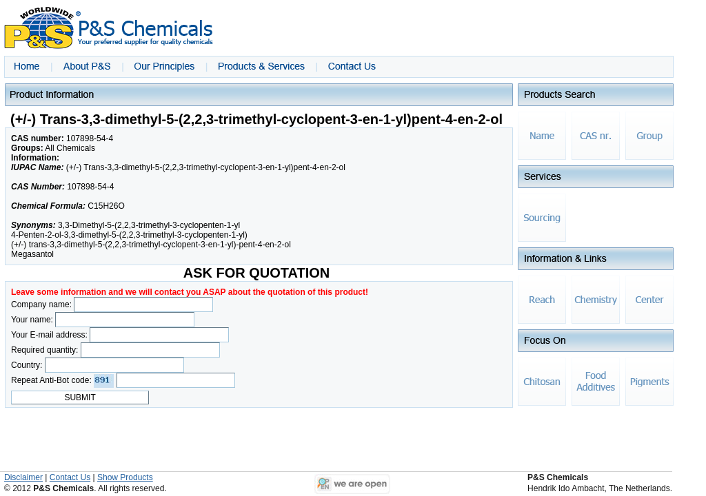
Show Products (125, 477)
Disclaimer (23, 477)
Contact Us (70, 477)
